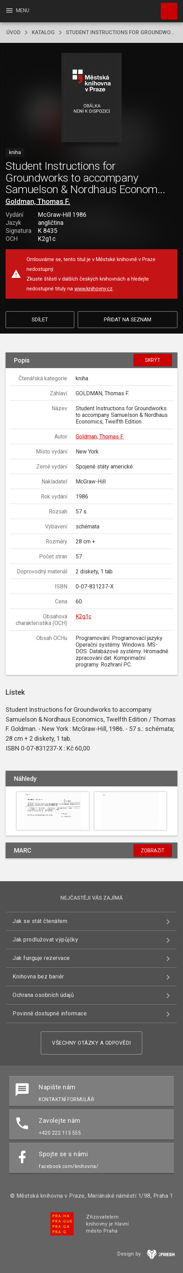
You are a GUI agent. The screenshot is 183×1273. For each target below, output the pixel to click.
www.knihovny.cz (93, 288)
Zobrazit (153, 850)
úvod (13, 32)
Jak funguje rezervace (41, 958)
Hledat (166, 7)
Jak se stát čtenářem (40, 921)
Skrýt (152, 360)
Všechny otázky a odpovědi (91, 1043)
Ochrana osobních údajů (43, 995)
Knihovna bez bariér (38, 976)
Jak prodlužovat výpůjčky (45, 939)
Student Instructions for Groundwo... (120, 32)
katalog (43, 32)
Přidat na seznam (127, 320)
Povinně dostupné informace (50, 1013)
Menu (17, 10)
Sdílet (40, 320)
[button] (91, 98)
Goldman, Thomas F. (38, 201)
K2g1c (83, 616)
